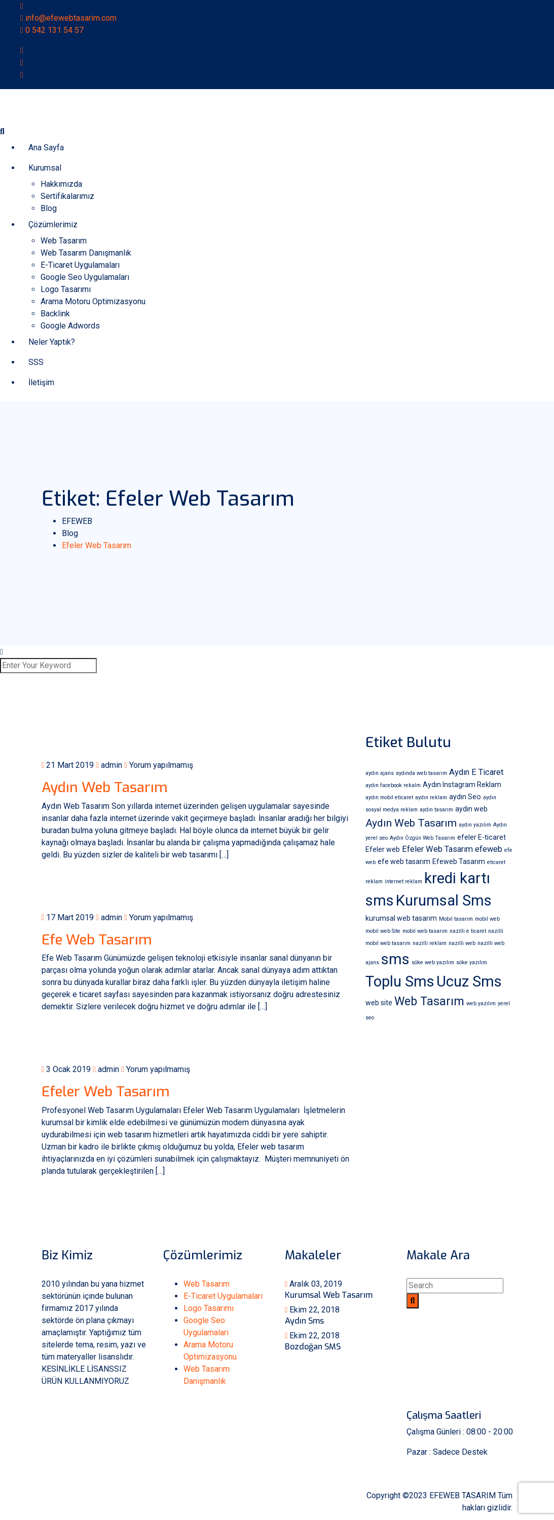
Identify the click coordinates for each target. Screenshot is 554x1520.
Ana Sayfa (46, 147)
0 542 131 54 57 (54, 30)
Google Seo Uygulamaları (85, 277)
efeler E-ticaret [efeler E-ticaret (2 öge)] (481, 837)
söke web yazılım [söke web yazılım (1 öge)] (433, 962)
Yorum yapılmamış (158, 765)
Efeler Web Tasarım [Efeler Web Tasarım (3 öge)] (437, 849)
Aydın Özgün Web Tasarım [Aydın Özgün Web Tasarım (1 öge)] (422, 838)
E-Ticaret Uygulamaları (80, 265)
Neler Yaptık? (51, 342)
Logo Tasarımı (66, 289)
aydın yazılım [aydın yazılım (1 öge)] (475, 824)
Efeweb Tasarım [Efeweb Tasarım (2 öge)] (458, 861)
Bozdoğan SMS (313, 1346)
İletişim (41, 382)
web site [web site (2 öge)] (378, 1003)
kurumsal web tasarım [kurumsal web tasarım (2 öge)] (401, 918)
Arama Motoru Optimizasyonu (93, 301)
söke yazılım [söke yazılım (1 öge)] (471, 962)
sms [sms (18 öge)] (395, 959)
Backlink (55, 313)
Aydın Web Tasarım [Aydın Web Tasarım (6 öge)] (411, 822)
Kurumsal (44, 168)
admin (109, 765)
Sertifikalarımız (67, 196)
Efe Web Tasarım (97, 939)
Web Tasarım (64, 240)
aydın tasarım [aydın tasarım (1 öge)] (436, 809)
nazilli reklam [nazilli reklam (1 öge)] (430, 943)
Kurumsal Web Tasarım (329, 1295)
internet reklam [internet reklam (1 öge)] (403, 881)
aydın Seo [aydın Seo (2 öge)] (465, 797)
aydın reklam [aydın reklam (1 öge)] (431, 797)
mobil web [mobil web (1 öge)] (487, 919)
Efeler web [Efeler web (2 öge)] (382, 849)
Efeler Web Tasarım (106, 1091)
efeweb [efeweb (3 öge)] (488, 849)
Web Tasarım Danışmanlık (86, 253)
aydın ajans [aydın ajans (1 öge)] (379, 773)
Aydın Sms (304, 1321)
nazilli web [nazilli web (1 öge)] (462, 943)
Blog (49, 208)
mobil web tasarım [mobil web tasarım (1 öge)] (425, 931)
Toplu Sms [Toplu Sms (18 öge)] (399, 981)
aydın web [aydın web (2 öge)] (471, 809)
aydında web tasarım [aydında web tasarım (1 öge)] (421, 773)
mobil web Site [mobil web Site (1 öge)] (382, 931)
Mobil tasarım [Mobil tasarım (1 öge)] (456, 919)
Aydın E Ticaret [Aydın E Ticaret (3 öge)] (476, 772)
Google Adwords (70, 326)
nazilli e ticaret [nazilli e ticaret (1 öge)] (468, 931)
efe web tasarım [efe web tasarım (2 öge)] (404, 861)
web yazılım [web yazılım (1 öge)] (481, 1003)
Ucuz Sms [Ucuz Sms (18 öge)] (469, 981)
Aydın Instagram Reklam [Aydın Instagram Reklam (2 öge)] (462, 784)
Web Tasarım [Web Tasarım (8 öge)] (429, 1001)
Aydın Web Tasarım (105, 787)
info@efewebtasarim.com (71, 18)
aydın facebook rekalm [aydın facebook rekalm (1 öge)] (393, 785)
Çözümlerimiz (53, 224)
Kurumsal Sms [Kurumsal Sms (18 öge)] (444, 900)
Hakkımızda (61, 184)
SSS (36, 362)
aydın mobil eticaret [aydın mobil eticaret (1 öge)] (389, 797)
